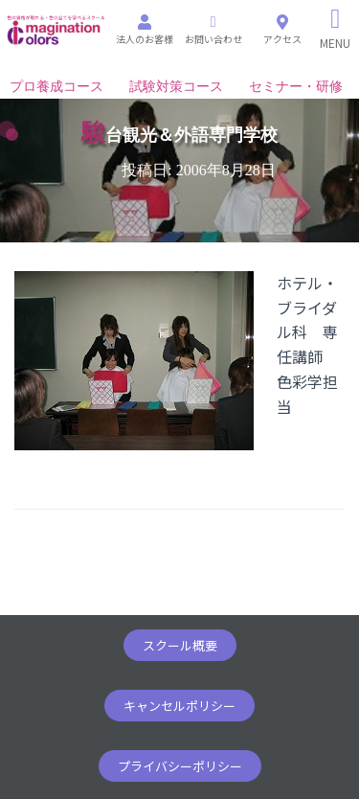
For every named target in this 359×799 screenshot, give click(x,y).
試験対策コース (176, 87)
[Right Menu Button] (335, 29)
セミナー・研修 (296, 87)
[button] (179, 645)
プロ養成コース (56, 87)
